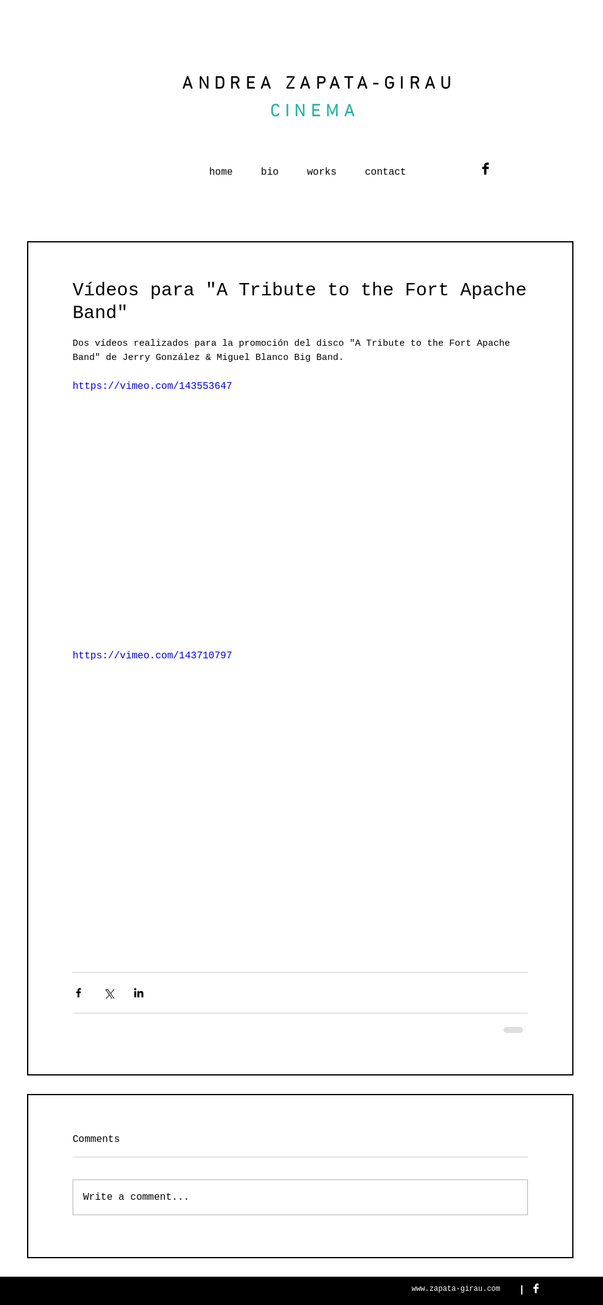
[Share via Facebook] (78, 993)
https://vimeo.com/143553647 (152, 385)
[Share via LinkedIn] (139, 993)
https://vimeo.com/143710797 (152, 655)
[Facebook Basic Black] (485, 168)
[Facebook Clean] (536, 1288)
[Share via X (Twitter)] (108, 993)
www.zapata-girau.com (456, 1289)
